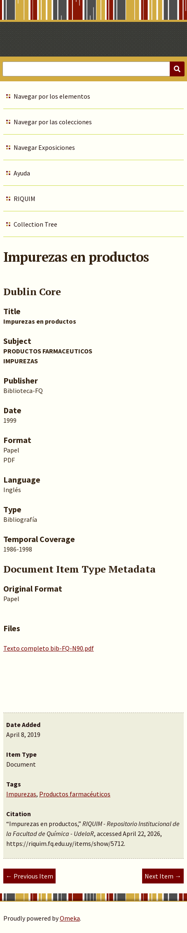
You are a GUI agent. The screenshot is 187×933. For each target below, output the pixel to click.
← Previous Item (29, 876)
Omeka (70, 918)
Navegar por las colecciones (53, 122)
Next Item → (163, 876)
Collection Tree (35, 224)
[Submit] (177, 69)
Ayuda (22, 173)
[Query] (93, 69)
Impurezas (21, 794)
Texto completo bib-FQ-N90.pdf (48, 648)
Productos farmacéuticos (74, 794)
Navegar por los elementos (52, 96)
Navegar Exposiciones (44, 147)
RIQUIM (24, 198)
